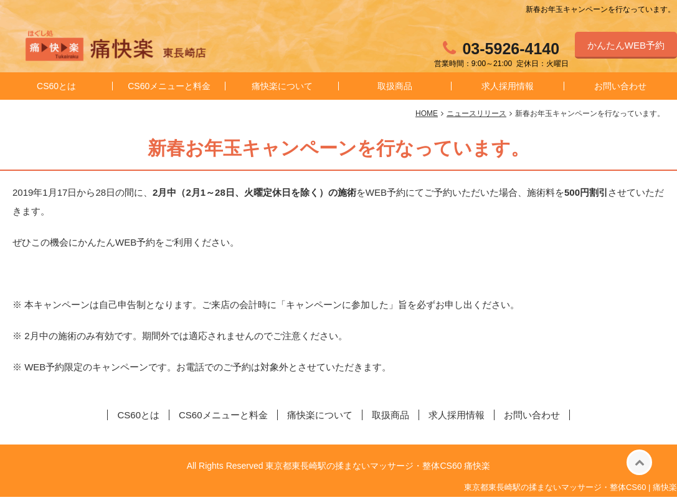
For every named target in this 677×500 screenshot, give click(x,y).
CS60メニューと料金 (169, 89)
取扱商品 (394, 89)
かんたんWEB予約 (626, 45)
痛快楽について (282, 89)
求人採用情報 (507, 89)
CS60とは (56, 89)
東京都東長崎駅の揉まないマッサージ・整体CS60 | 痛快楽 (570, 490)
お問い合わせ (532, 418)
